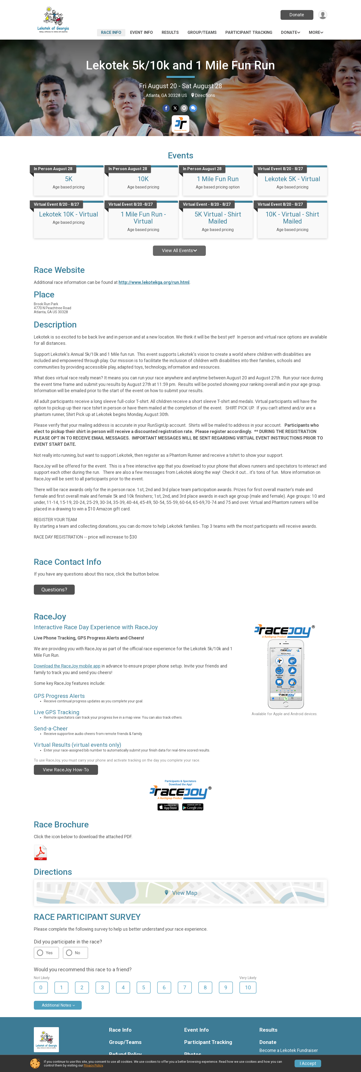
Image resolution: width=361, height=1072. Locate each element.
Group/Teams (202, 32)
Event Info (141, 32)
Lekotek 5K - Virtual (292, 179)
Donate (296, 14)
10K (143, 179)
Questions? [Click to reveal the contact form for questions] (54, 590)
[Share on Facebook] (166, 108)
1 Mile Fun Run (218, 179)
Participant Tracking (248, 32)
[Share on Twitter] (175, 108)
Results (170, 32)
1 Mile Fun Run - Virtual (143, 217)
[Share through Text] (193, 108)
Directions (205, 95)
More (314, 32)
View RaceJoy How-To (66, 769)
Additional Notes (56, 1005)
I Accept (308, 1063)
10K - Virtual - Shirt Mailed (292, 217)
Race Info (111, 32)
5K (68, 179)
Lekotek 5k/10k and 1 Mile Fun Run (180, 65)
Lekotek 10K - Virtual (68, 214)
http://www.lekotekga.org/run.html (154, 282)
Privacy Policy (93, 1065)
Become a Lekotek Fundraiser (288, 1050)
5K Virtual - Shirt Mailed (218, 217)
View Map (180, 893)
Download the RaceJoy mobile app (67, 666)
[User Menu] (322, 15)
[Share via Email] (184, 108)
